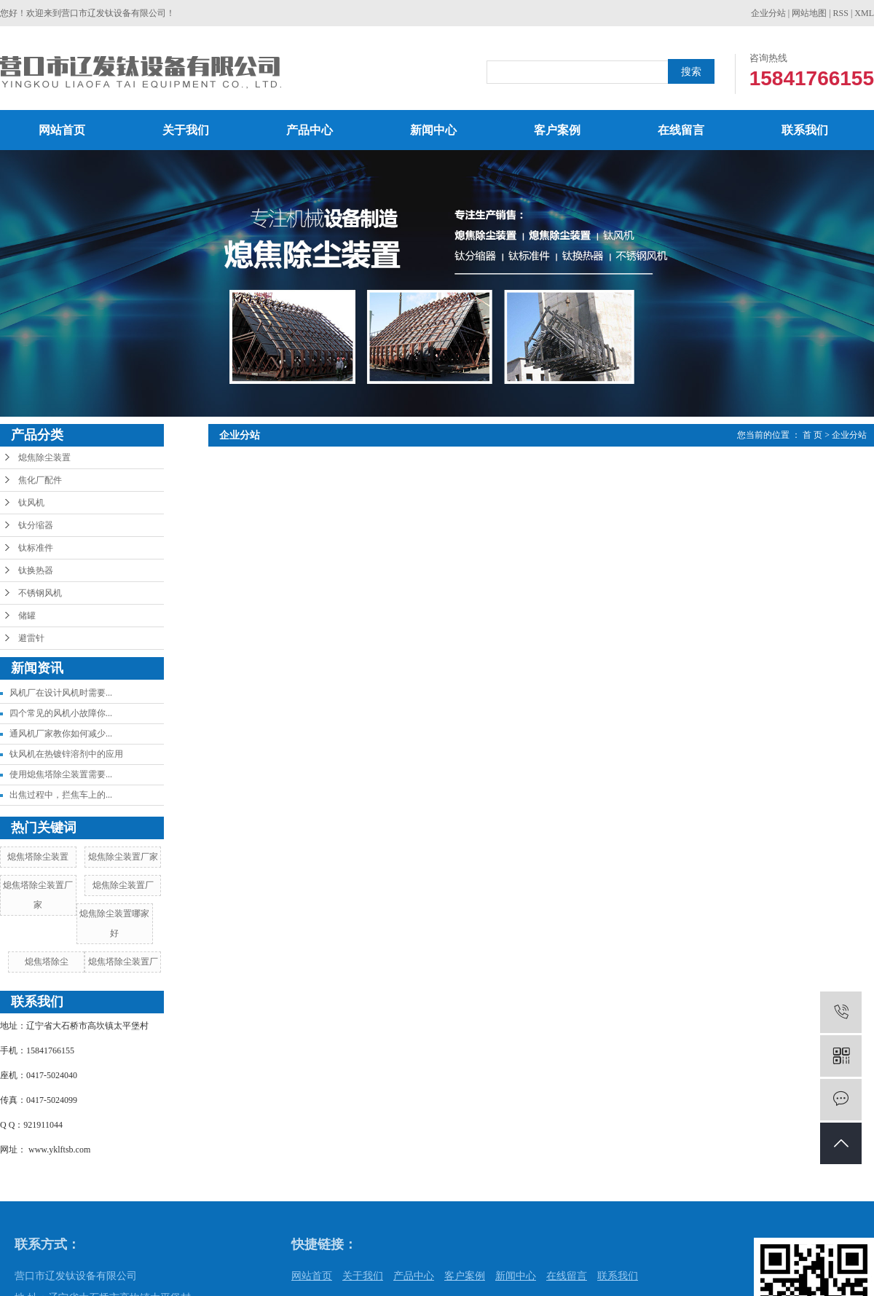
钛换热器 (35, 570)
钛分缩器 (35, 525)
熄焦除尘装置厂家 (123, 857)
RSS (841, 13)
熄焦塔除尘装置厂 (123, 962)
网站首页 (62, 130)
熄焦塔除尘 (46, 962)
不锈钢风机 (40, 593)
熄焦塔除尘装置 (37, 857)
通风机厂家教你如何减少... (60, 733)
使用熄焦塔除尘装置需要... (60, 774)
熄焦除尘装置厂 (123, 885)
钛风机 (31, 503)
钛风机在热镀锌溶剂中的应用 (66, 754)
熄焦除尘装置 (44, 457)
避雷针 (31, 638)
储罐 (27, 615)
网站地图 (809, 13)
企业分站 (768, 13)
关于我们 (185, 130)
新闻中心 (433, 130)
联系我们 (805, 130)
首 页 (812, 435)
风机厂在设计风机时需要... (60, 693)
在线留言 (681, 130)
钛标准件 (35, 548)
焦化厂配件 (40, 480)
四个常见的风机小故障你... (60, 713)
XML (864, 13)
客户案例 (557, 130)
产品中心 (309, 130)
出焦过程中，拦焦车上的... (60, 795)
